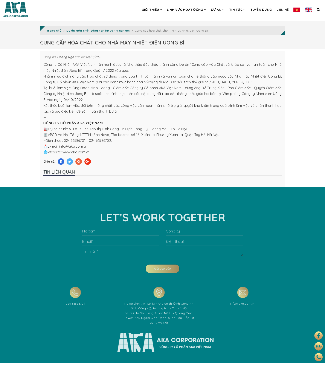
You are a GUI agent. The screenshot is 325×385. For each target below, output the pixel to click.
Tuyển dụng (261, 10)
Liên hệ (282, 10)
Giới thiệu (152, 10)
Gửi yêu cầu (162, 276)
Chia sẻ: (49, 161)
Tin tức (237, 10)
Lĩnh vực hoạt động (186, 10)
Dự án (217, 10)
